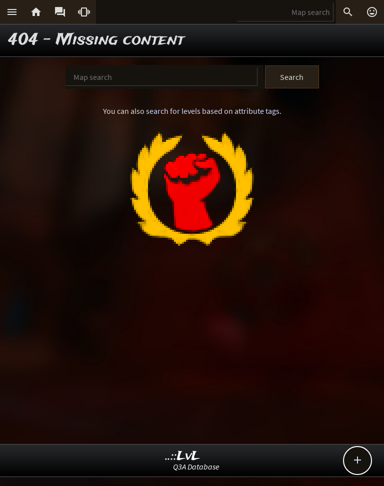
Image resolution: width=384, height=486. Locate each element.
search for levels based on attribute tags (213, 111)
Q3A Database (196, 467)
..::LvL (183, 456)
